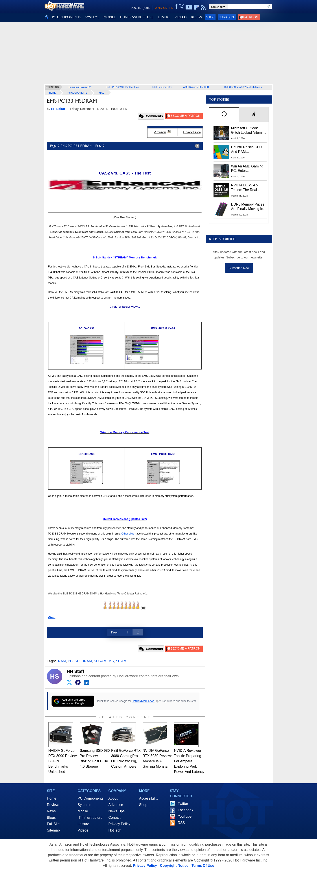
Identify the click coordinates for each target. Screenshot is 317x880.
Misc (101, 93)
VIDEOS (180, 17)
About (113, 798)
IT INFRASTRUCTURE (136, 17)
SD (77, 661)
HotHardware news (143, 701)
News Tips (116, 811)
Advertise (115, 805)
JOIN (147, 7)
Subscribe (227, 17)
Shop (210, 17)
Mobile (83, 811)
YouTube (185, 816)
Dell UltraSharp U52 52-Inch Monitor (243, 87)
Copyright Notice (174, 865)
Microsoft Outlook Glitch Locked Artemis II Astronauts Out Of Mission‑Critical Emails (248, 130)
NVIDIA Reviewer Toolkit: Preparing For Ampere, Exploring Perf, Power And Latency (189, 761)
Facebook (185, 810)
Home (51, 798)
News (51, 811)
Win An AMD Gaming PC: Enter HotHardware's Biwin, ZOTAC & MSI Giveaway (247, 168)
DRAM (86, 661)
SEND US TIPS (164, 7)
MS (111, 661)
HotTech (114, 830)
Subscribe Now (239, 268)
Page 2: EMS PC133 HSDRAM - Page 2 (126, 146)
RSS (181, 823)
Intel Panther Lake (162, 87)
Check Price (192, 132)
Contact (114, 817)
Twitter (183, 804)
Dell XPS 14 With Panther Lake (122, 87)
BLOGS (196, 17)
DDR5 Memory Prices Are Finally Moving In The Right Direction (247, 206)
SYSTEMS (92, 17)
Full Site (53, 824)
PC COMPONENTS (66, 17)
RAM (62, 661)
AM (124, 661)
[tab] (224, 114)
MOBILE (109, 17)
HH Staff (75, 671)
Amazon (160, 132)
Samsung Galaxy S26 (80, 87)
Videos (83, 830)
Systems (84, 805)
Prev (114, 632)
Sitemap (53, 830)
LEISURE (164, 17)
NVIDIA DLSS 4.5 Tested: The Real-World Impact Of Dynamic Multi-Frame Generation (247, 187)
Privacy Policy (119, 824)
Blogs (51, 817)
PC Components (77, 93)
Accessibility (148, 798)
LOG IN (136, 7)
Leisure (83, 824)
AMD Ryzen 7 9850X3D (196, 87)
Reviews (53, 805)
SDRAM (100, 661)
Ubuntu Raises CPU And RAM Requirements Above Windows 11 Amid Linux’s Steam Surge (247, 149)
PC (70, 661)
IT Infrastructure (90, 817)
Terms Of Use (203, 865)
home (52, 93)
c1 (118, 661)
